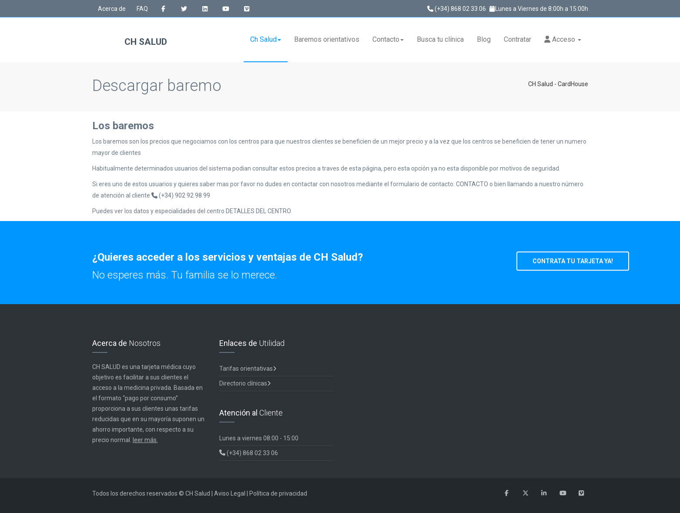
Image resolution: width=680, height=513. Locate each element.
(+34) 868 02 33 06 (456, 8)
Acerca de (112, 8)
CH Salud (130, 42)
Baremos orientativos (326, 39)
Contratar (517, 39)
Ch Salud (265, 39)
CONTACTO (472, 184)
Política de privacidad (278, 493)
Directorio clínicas (245, 383)
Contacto (388, 39)
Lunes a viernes (258, 438)
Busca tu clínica (440, 39)
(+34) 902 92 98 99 (180, 195)
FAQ (142, 8)
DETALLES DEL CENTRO (258, 211)
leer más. (145, 439)
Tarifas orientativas (248, 368)
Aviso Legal (229, 493)
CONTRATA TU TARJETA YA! (573, 261)
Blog (484, 39)
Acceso (562, 39)
